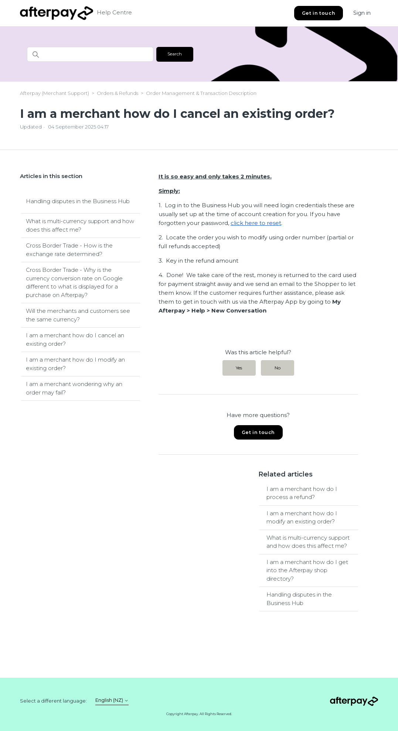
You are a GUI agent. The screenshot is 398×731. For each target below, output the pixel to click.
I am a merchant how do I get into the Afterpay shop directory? (307, 570)
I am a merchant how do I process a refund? (301, 493)
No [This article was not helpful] (277, 367)
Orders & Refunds (117, 93)
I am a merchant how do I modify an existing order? (75, 364)
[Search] (90, 54)
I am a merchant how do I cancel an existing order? (75, 339)
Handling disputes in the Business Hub (78, 201)
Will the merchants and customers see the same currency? (78, 315)
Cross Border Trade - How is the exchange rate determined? (69, 249)
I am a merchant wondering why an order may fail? (74, 388)
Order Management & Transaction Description (201, 93)
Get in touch (318, 13)
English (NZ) (112, 700)
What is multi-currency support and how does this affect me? (80, 225)
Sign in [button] (362, 13)
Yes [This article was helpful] (239, 367)
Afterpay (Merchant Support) (54, 93)
